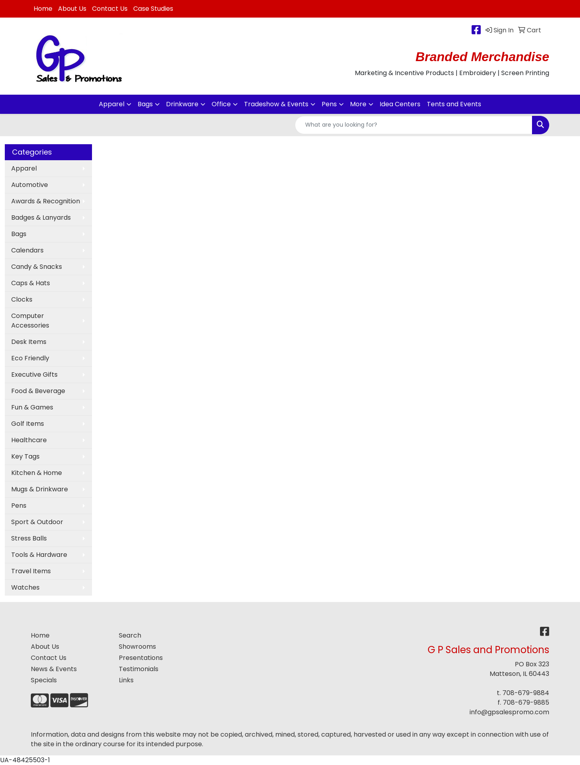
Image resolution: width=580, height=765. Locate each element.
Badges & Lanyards (41, 217)
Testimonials (138, 669)
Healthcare (29, 440)
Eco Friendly (30, 358)
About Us (72, 8)
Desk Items (28, 341)
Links (126, 680)
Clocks (21, 299)
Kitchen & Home (36, 472)
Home (43, 8)
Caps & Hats (30, 283)
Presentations (141, 657)
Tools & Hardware (39, 554)
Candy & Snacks (36, 266)
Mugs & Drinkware (39, 489)
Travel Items (31, 571)
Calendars (27, 250)
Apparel (111, 104)
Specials (44, 680)
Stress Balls (29, 538)
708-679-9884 (525, 692)
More (358, 104)
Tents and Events (454, 104)
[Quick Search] (413, 125)
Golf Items (27, 423)
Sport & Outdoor (37, 522)
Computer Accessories (30, 320)
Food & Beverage (38, 390)
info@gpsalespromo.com (509, 712)
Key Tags (25, 456)
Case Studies (153, 8)
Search (130, 635)
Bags (145, 104)
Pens (329, 104)
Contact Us (110, 8)
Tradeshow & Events (276, 104)
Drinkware (182, 104)
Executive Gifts (34, 374)
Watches (25, 587)
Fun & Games (32, 407)
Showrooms (137, 646)
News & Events (54, 669)
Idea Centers (400, 104)
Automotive (29, 184)
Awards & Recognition (45, 201)
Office (221, 104)
